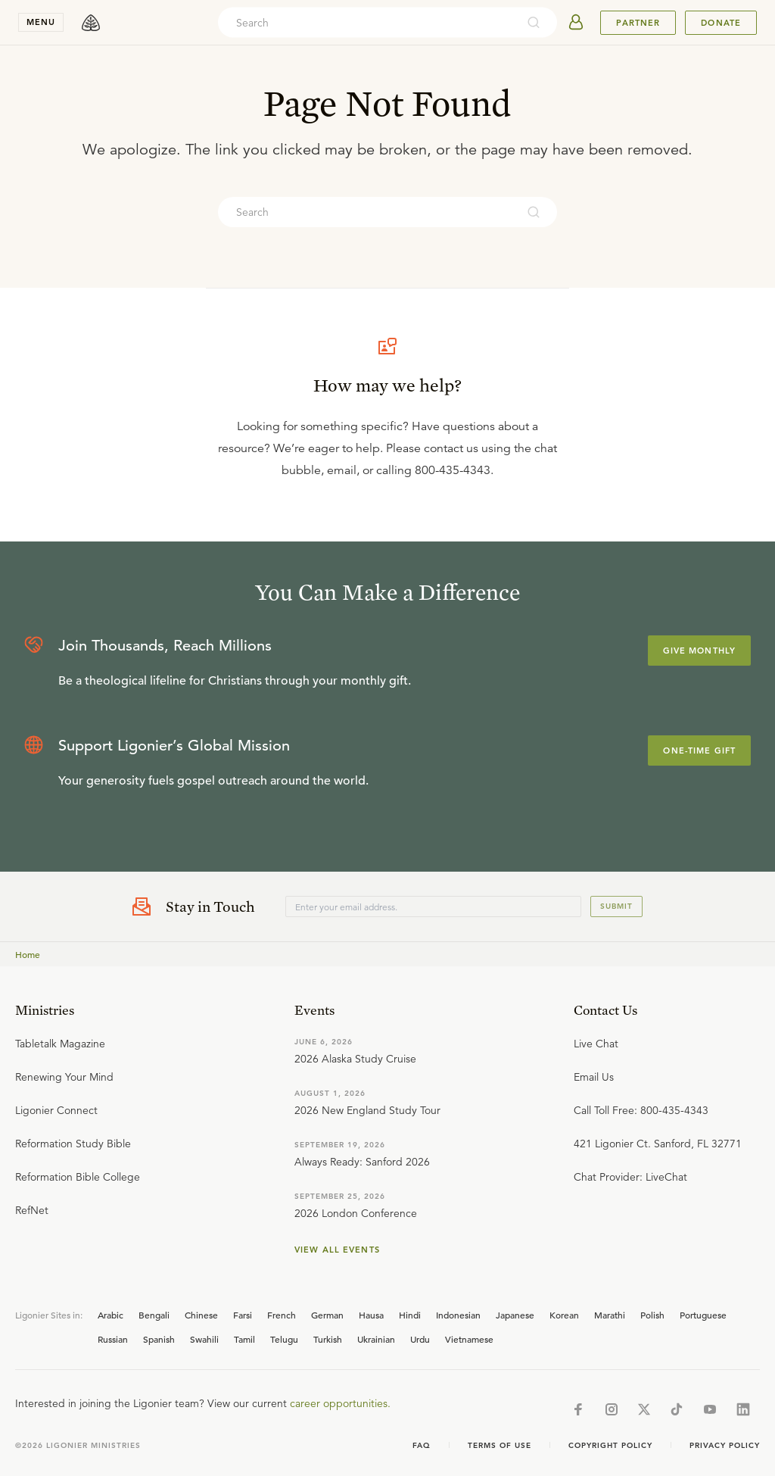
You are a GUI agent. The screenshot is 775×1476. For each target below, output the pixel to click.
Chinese (201, 1315)
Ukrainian (376, 1339)
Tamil (244, 1339)
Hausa (371, 1315)
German (327, 1315)
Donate (721, 22)
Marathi (609, 1315)
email (341, 470)
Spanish (159, 1339)
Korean (564, 1315)
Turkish (327, 1339)
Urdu (420, 1339)
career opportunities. (340, 1403)
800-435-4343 (452, 470)
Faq (421, 1445)
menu (40, 22)
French (281, 1315)
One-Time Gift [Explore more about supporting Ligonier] (699, 750)
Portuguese (703, 1315)
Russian (113, 1339)
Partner (638, 22)
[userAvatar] (576, 23)
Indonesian (458, 1315)
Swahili (204, 1339)
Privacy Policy (724, 1445)
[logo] (91, 23)
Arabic (110, 1315)
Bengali (154, 1315)
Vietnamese (469, 1339)
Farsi (242, 1315)
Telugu (284, 1339)
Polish (652, 1315)
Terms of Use (499, 1445)
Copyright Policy (610, 1445)
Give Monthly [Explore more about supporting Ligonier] (699, 650)
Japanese (515, 1315)
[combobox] (367, 23)
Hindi (410, 1315)
